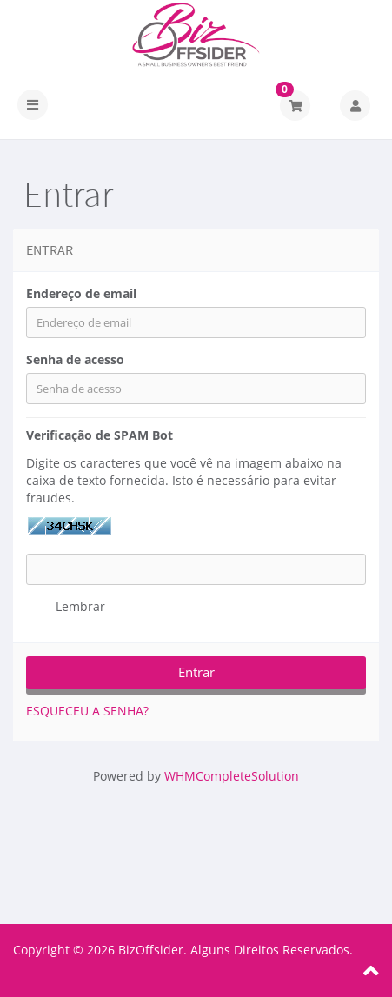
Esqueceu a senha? (87, 710)
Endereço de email (81, 293)
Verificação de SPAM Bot (99, 435)
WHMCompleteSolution (231, 776)
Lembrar (65, 607)
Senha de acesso (75, 359)
